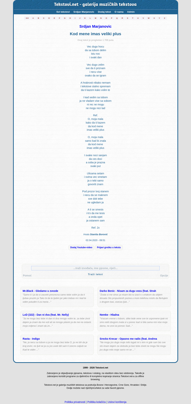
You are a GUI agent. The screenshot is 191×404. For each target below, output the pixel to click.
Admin (131, 11)
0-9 (27, 18)
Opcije (164, 275)
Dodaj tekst (104, 11)
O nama (119, 11)
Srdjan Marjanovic (83, 11)
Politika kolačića (96, 402)
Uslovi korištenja (117, 402)
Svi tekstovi (63, 11)
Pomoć (27, 275)
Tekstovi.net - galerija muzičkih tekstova (95, 4)
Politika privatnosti (75, 402)
